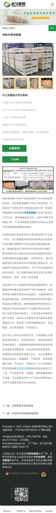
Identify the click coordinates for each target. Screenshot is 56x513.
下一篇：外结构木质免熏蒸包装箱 (20, 413)
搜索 (52, 28)
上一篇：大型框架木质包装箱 (17, 405)
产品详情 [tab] (15, 159)
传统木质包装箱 (35, 509)
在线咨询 (14, 148)
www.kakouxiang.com (13, 443)
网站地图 (46, 430)
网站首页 (7, 509)
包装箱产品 (21, 509)
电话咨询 (49, 509)
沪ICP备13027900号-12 (27, 430)
